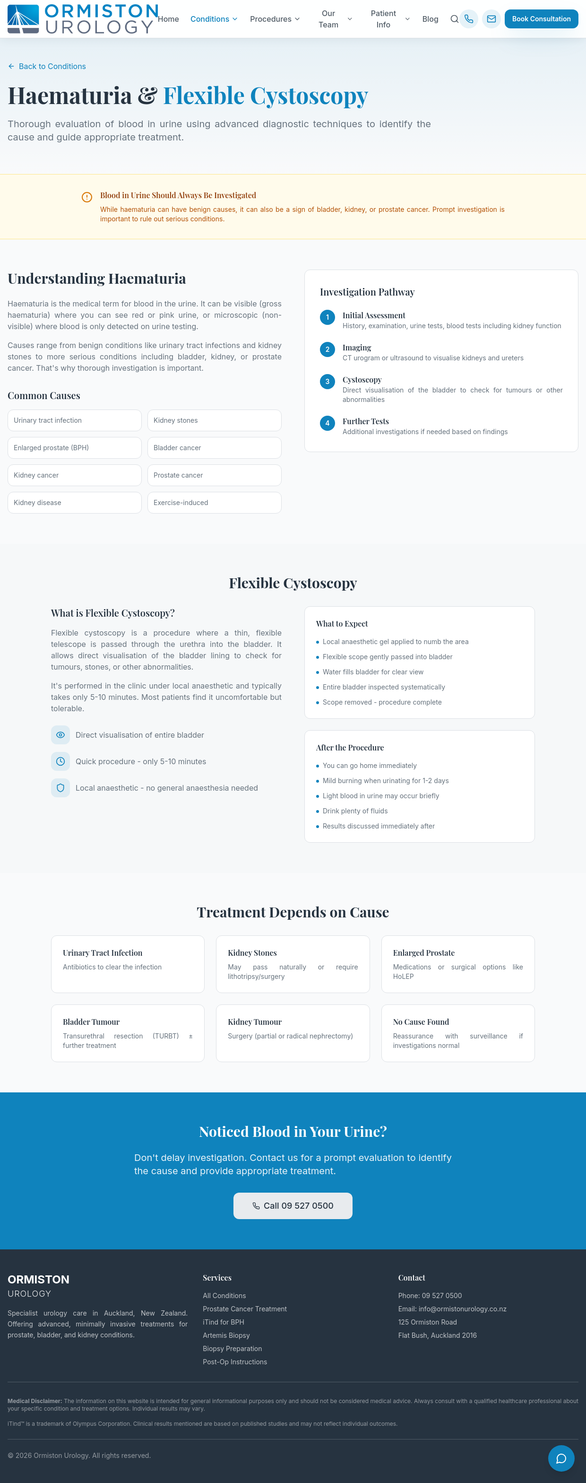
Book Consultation (541, 19)
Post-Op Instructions (235, 1362)
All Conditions (224, 1295)
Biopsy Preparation (232, 1348)
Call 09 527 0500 (293, 1206)
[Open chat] (561, 1458)
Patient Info (391, 19)
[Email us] (491, 18)
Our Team (336, 19)
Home (168, 19)
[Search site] (454, 19)
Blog (430, 19)
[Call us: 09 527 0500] (468, 18)
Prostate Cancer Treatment (245, 1309)
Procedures (275, 19)
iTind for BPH (223, 1322)
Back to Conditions (47, 66)
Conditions (214, 19)
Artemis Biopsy (226, 1335)
